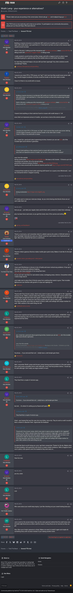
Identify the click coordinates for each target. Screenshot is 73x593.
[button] (3, 2)
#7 (71, 231)
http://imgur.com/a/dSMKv (22, 273)
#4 (71, 123)
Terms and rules (46, 585)
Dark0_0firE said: (20, 396)
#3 (71, 88)
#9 (71, 265)
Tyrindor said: (20, 127)
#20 (71, 519)
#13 (71, 362)
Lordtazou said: (20, 411)
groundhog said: (20, 147)
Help (62, 585)
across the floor (65, 50)
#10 (71, 291)
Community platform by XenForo (18, 590)
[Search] (70, 2)
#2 (71, 73)
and (24, 178)
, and (27, 66)
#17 (71, 471)
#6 (71, 207)
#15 (71, 393)
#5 (71, 185)
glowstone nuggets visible (33, 52)
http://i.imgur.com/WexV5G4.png (48, 163)
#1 (71, 40)
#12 (71, 328)
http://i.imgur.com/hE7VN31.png (62, 165)
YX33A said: (19, 427)
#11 (71, 312)
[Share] (68, 41)
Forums (40, 564)
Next (11, 36)
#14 (71, 377)
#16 (71, 455)
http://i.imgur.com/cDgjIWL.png (35, 159)
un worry (5, 11)
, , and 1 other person (29, 258)
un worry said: (20, 91)
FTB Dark (4, 585)
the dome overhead (51, 50)
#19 (71, 504)
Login (2, 577)
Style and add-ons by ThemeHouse (45, 590)
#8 (71, 249)
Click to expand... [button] (43, 108)
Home (39, 561)
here (49, 17)
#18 (71, 488)
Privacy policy (55, 585)
